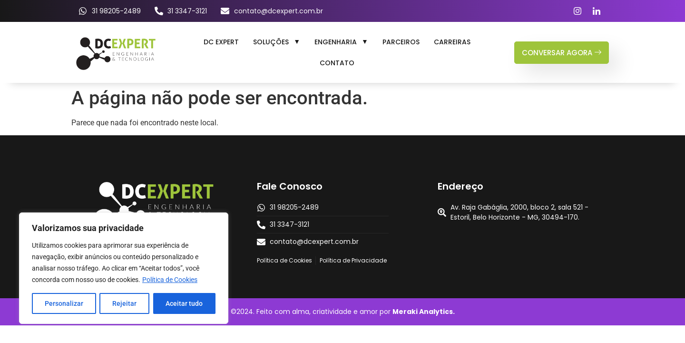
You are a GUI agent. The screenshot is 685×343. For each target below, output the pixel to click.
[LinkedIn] (596, 11)
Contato (337, 63)
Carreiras (452, 42)
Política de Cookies (169, 279)
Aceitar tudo (184, 303)
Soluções (276, 42)
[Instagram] (577, 11)
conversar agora (561, 53)
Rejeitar (124, 303)
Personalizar (64, 303)
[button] (276, 41)
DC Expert (221, 42)
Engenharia (341, 42)
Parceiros (401, 42)
